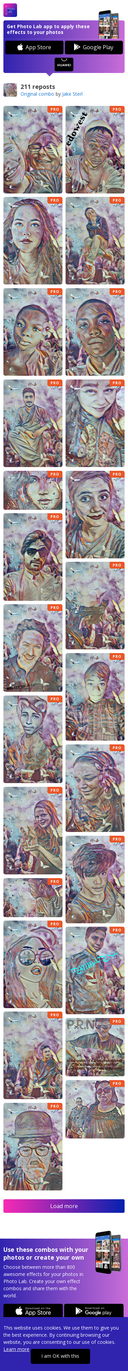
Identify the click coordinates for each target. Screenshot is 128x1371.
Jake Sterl (72, 94)
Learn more (16, 1349)
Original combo (37, 94)
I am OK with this (60, 1356)
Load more (64, 1206)
